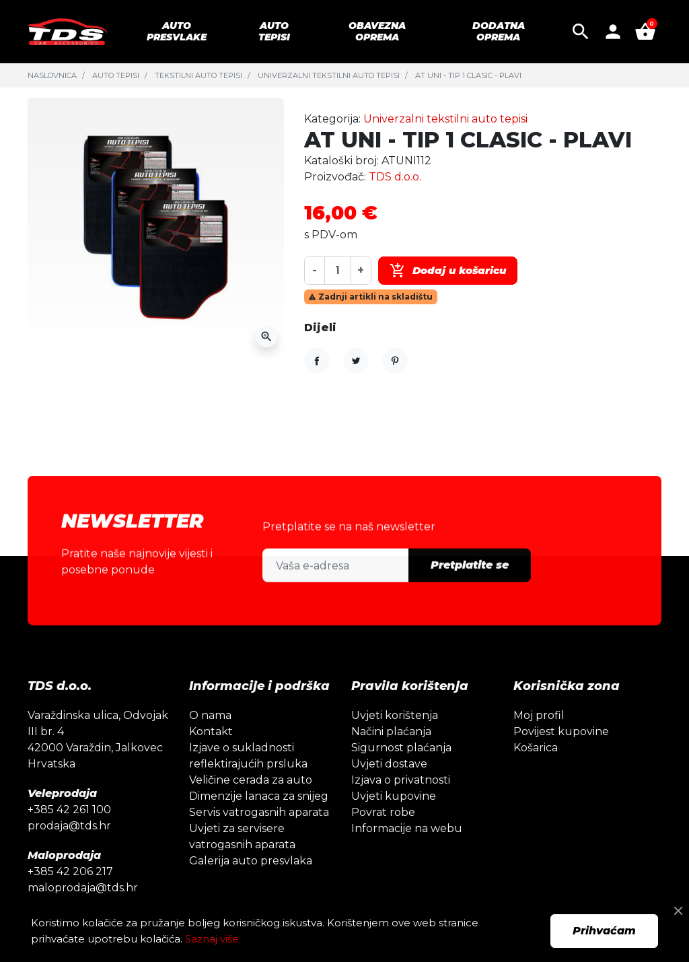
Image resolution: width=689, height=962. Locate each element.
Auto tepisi (115, 75)
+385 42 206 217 (70, 895)
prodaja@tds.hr (69, 850)
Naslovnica (52, 75)
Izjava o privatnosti (400, 804)
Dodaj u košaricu (448, 271)
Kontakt (211, 755)
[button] (581, 31)
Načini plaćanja (391, 755)
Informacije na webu (406, 852)
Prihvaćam (604, 930)
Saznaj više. (213, 938)
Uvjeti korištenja (394, 739)
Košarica (535, 771)
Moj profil (539, 739)
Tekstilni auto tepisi (198, 75)
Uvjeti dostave (389, 788)
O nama (210, 739)
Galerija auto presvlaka (250, 885)
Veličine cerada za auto (250, 804)
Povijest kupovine (561, 755)
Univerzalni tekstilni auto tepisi (329, 75)
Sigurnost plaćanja (401, 771)
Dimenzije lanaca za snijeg (258, 820)
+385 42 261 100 (69, 833)
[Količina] (337, 270)
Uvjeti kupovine (393, 820)
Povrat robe (383, 836)
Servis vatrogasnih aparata (259, 836)
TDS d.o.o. (395, 176)
